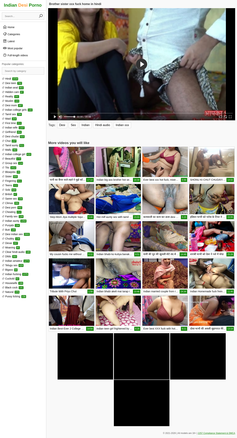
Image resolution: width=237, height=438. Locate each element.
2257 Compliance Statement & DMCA (216, 433)
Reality (10, 96)
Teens (10, 185)
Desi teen (12, 83)
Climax (10, 203)
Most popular (13, 48)
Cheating (11, 211)
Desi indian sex (16, 234)
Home (8, 27)
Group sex (12, 163)
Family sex (13, 216)
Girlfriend (12, 132)
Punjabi (11, 225)
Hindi (10, 78)
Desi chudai (13, 136)
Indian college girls (17, 109)
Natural (10, 291)
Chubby (11, 238)
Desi (62, 125)
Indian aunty (14, 220)
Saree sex (12, 198)
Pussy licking (14, 296)
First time (12, 123)
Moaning (11, 247)
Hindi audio (102, 125)
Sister (10, 176)
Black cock (13, 287)
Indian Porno (23, 5)
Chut (9, 140)
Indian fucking (15, 274)
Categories (11, 34)
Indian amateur (16, 260)
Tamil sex (12, 114)
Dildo (9, 256)
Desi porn (12, 207)
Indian (85, 125)
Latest (9, 41)
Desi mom (12, 105)
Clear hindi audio (16, 251)
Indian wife (13, 127)
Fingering (12, 180)
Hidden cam (13, 92)
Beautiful (11, 158)
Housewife (12, 283)
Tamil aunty (13, 145)
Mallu (9, 149)
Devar (10, 243)
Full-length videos (15, 55)
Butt (9, 229)
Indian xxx (122, 125)
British (9, 194)
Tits (9, 167)
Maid (9, 118)
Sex (73, 125)
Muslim (10, 100)
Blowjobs (11, 171)
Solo (9, 189)
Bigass (10, 269)
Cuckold (10, 278)
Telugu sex (13, 265)
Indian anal (13, 87)
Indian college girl (16, 154)
